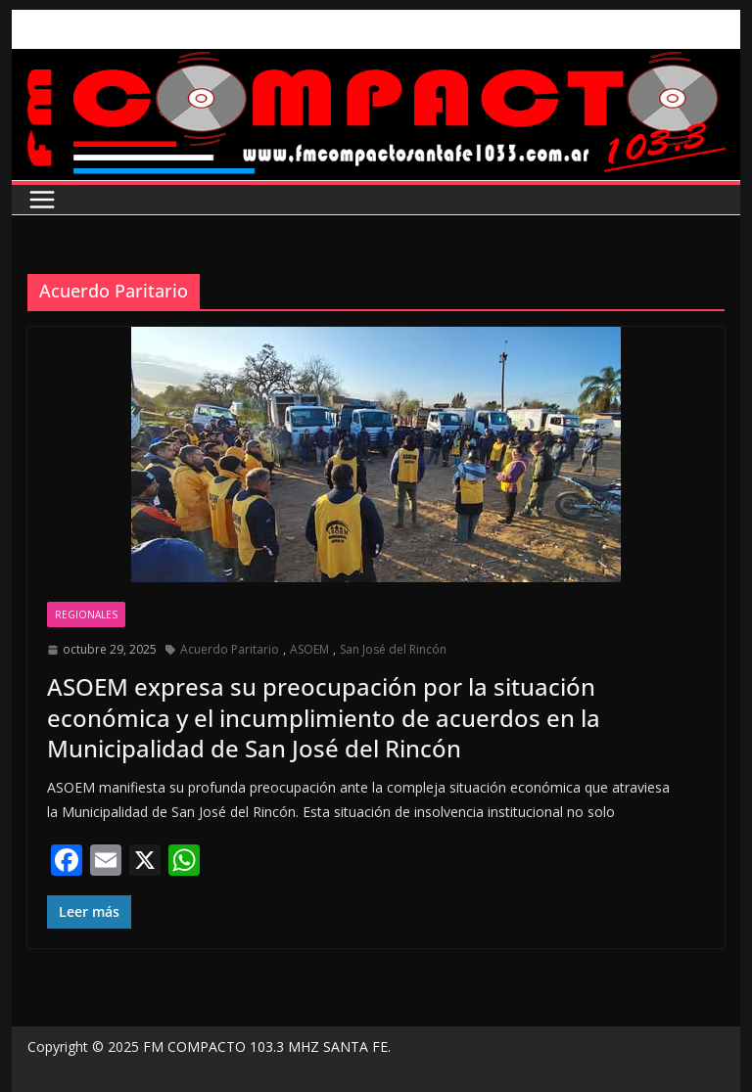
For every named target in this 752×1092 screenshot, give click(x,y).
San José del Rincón (393, 649)
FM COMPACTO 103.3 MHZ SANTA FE (265, 1046)
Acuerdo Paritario (229, 649)
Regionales (86, 614)
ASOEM (309, 649)
